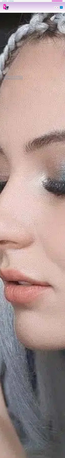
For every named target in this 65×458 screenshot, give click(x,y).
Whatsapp (11, 1)
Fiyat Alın (4, 1)
